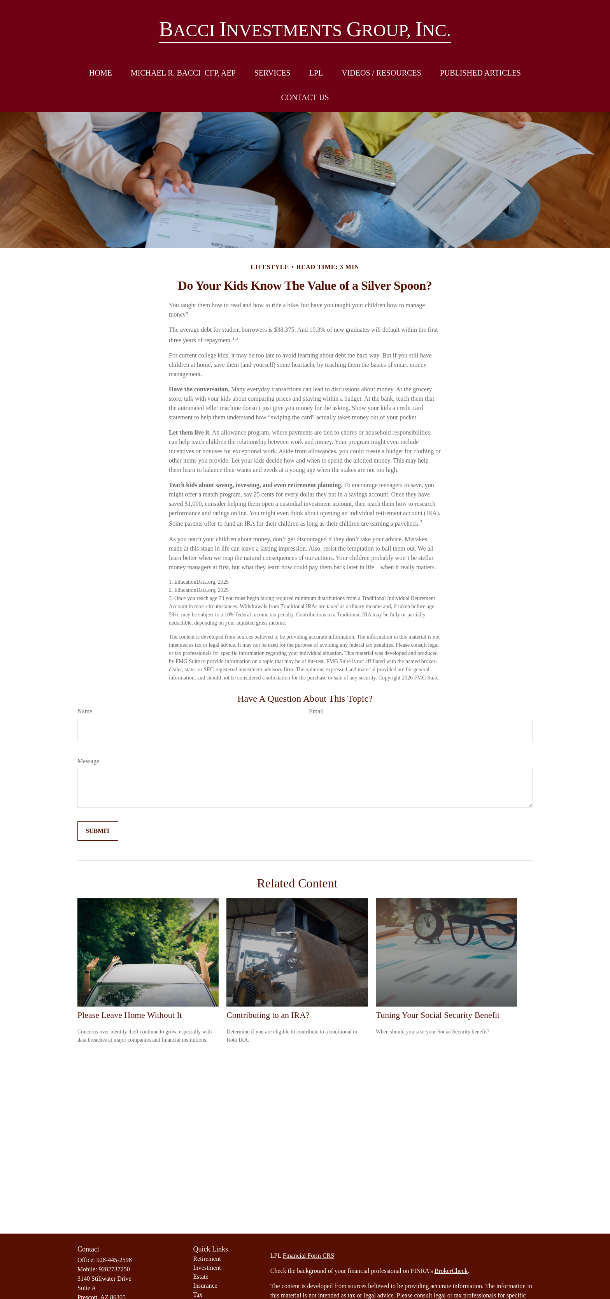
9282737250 (114, 1269)
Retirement (207, 1258)
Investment (207, 1267)
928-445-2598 (114, 1260)
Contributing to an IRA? (267, 1015)
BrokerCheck (451, 1270)
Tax (198, 1294)
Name (84, 711)
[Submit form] (97, 831)
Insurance (205, 1285)
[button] (100, 73)
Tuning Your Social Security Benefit (438, 1015)
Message (88, 761)
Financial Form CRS (308, 1255)
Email (316, 711)
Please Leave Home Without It (129, 1015)
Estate (201, 1276)
